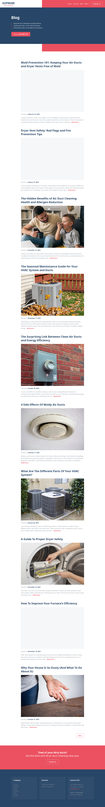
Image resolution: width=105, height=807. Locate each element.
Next (80, 736)
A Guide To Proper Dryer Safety (42, 539)
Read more (75, 122)
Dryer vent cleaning (48, 784)
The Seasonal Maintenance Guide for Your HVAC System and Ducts (49, 268)
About (86, 4)
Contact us (96, 4)
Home (70, 4)
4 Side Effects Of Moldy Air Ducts (43, 404)
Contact (16, 791)
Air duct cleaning (47, 786)
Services (75, 4)
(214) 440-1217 (21, 34)
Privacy (16, 795)
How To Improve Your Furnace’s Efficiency (49, 603)
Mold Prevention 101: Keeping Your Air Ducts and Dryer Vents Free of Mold (51, 64)
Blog (81, 4)
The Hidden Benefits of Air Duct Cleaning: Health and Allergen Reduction (49, 200)
